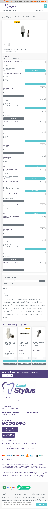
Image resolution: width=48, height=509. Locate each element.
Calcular (41, 280)
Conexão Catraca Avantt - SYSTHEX (23, 343)
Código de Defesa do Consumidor (10, 408)
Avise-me (13, 95)
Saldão (27, 400)
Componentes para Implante (13, 16)
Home (3, 16)
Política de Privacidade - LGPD (9, 414)
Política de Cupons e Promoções (10, 402)
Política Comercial (6, 404)
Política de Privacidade (23, 506)
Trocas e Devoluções (7, 406)
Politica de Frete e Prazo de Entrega (11, 400)
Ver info (42, 61)
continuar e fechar (41, 504)
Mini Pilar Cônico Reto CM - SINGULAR (38, 343)
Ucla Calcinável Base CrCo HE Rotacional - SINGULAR (10, 344)
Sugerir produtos (7, 375)
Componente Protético (29, 16)
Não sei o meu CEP (8, 283)
